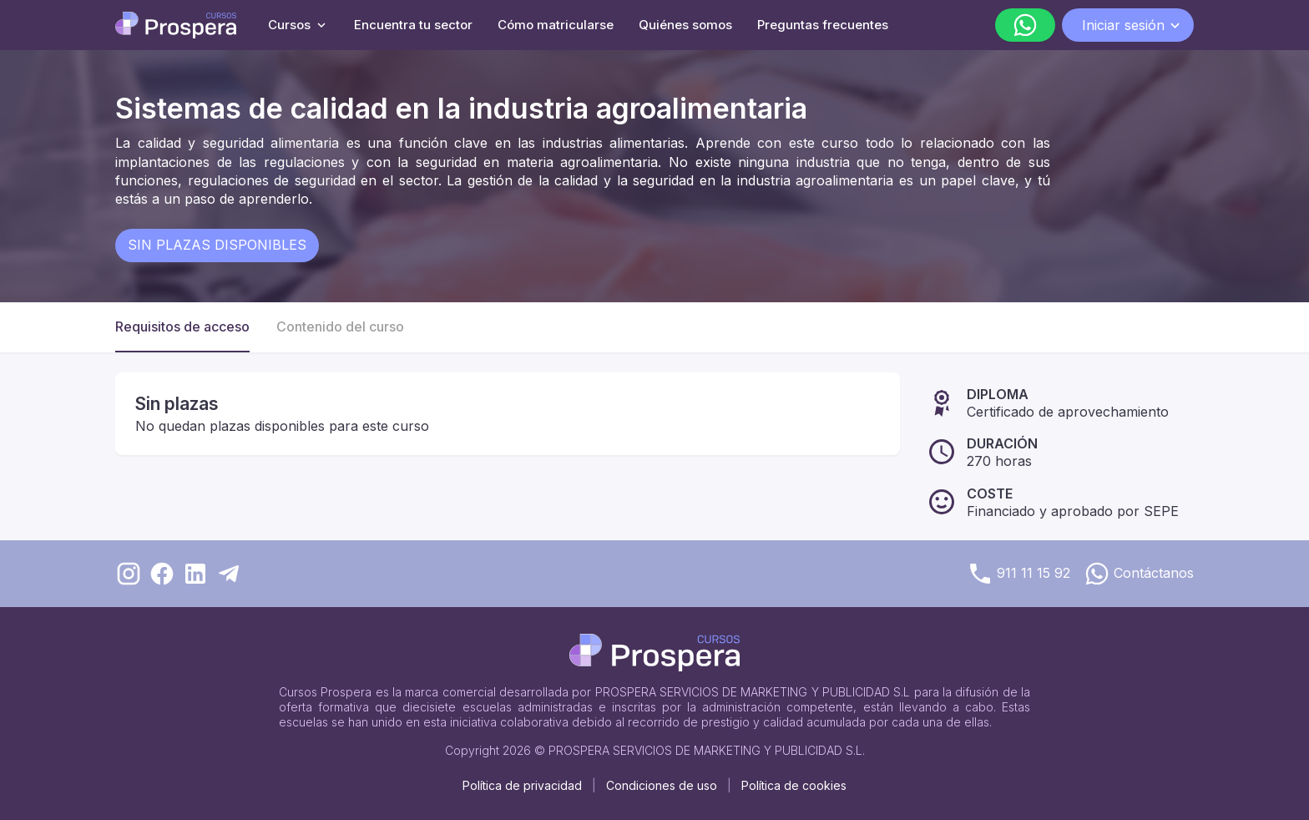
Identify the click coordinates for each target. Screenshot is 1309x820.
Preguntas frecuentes (822, 25)
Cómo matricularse (556, 25)
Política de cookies (794, 785)
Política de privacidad (522, 785)
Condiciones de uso (661, 785)
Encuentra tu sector (413, 25)
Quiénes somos (685, 25)
